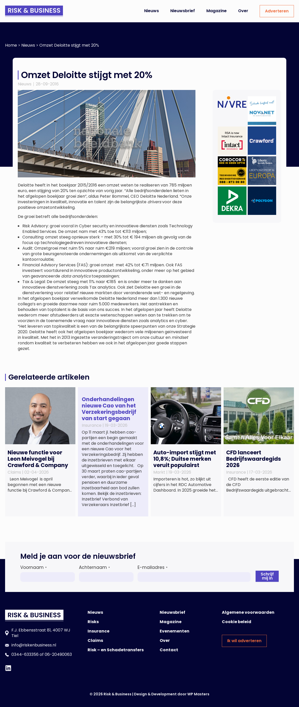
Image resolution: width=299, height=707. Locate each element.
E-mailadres (153, 567)
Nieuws (151, 11)
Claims (95, 640)
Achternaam (94, 567)
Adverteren (277, 11)
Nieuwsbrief (182, 11)
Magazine (216, 11)
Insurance (98, 631)
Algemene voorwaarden (248, 612)
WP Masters (198, 694)
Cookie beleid (236, 622)
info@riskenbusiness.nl (33, 645)
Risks (93, 622)
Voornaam (33, 567)
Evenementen (174, 631)
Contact (169, 650)
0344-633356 (25, 654)
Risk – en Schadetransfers (116, 650)
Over (243, 11)
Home (11, 45)
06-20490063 (58, 654)
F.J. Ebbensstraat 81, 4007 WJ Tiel (40, 633)
